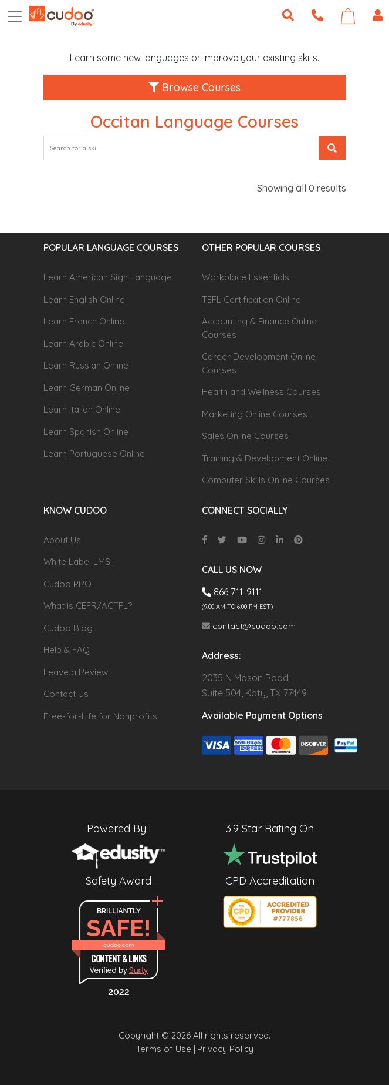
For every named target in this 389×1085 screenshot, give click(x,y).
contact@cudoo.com (249, 626)
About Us (62, 539)
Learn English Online (84, 299)
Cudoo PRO (67, 584)
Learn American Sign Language (107, 277)
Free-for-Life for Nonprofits (100, 716)
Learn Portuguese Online (94, 453)
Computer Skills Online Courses (266, 479)
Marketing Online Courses (254, 414)
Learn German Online (86, 387)
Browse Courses (194, 87)
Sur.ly (138, 970)
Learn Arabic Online (83, 343)
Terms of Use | (165, 1048)
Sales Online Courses (245, 435)
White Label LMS (76, 561)
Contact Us (66, 693)
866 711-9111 (232, 592)
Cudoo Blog (68, 628)
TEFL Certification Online (251, 299)
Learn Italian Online (81, 409)
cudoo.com (118, 945)
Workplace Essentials (245, 277)
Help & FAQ (66, 649)
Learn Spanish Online (85, 431)
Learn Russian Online (85, 365)
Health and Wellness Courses (261, 391)
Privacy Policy (225, 1048)
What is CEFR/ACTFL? (87, 605)
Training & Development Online (264, 458)
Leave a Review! (76, 672)
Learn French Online (83, 321)
